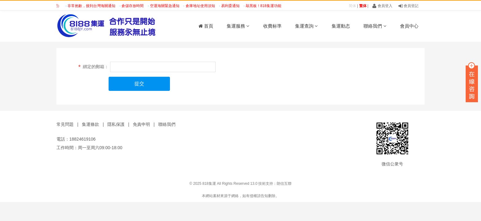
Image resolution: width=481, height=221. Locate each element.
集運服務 (238, 26)
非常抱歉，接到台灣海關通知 (93, 6)
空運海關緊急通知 (166, 6)
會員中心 (409, 26)
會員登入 (382, 6)
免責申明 (141, 124)
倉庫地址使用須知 (202, 6)
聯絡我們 (375, 26)
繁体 (363, 6)
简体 (352, 6)
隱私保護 (116, 124)
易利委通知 (232, 6)
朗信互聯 (284, 183)
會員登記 (408, 6)
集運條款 (90, 124)
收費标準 (272, 26)
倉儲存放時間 (134, 6)
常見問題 (65, 124)
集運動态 (341, 26)
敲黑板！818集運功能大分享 (270, 6)
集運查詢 (306, 26)
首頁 (205, 26)
